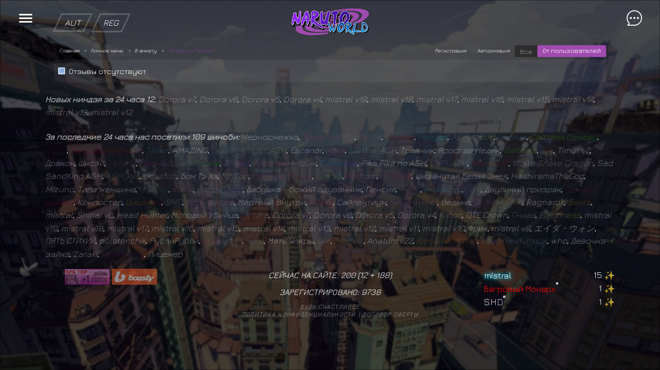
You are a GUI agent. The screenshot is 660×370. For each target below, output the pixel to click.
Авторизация (493, 50)
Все (526, 51)
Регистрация (450, 50)
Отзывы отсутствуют (107, 71)
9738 (371, 292)
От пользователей (571, 50)
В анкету (145, 50)
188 (383, 275)
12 (363, 275)
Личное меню (106, 50)
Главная (69, 50)
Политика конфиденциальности (299, 314)
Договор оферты (390, 314)
